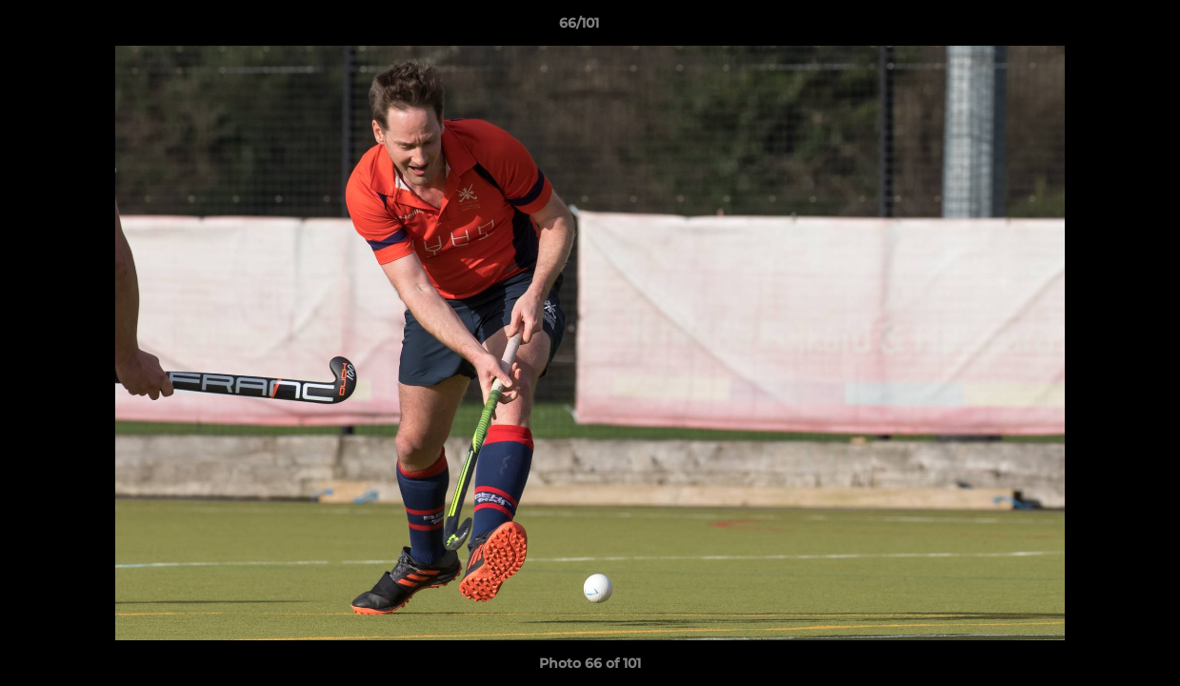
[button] (1100, 27)
